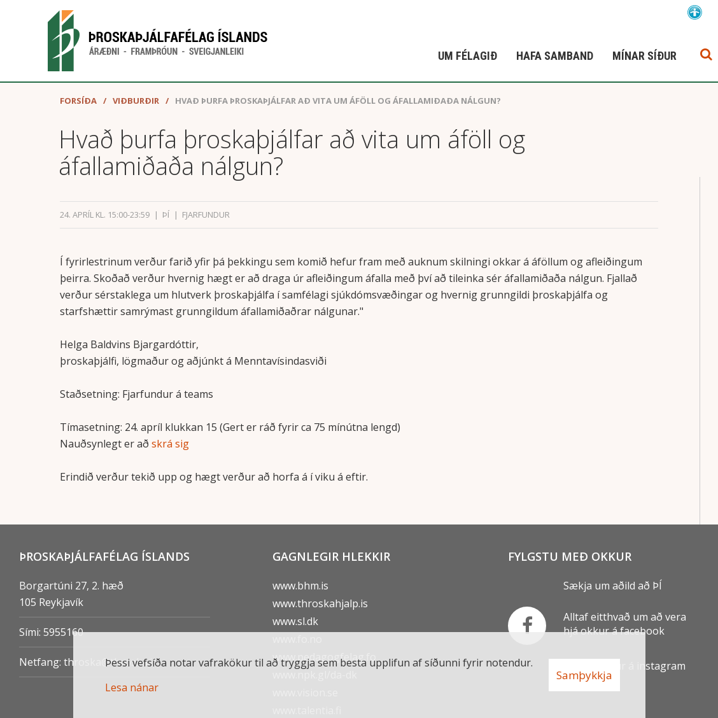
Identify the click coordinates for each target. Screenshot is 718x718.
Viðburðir (136, 104)
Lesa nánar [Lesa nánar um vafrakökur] (131, 687)
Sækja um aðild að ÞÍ (612, 586)
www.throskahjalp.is (320, 603)
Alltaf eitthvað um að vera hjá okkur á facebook (624, 624)
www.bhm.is (300, 586)
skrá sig (170, 447)
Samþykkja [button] (584, 675)
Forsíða (78, 104)
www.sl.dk (295, 621)
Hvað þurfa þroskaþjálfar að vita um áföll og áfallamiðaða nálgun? (338, 104)
